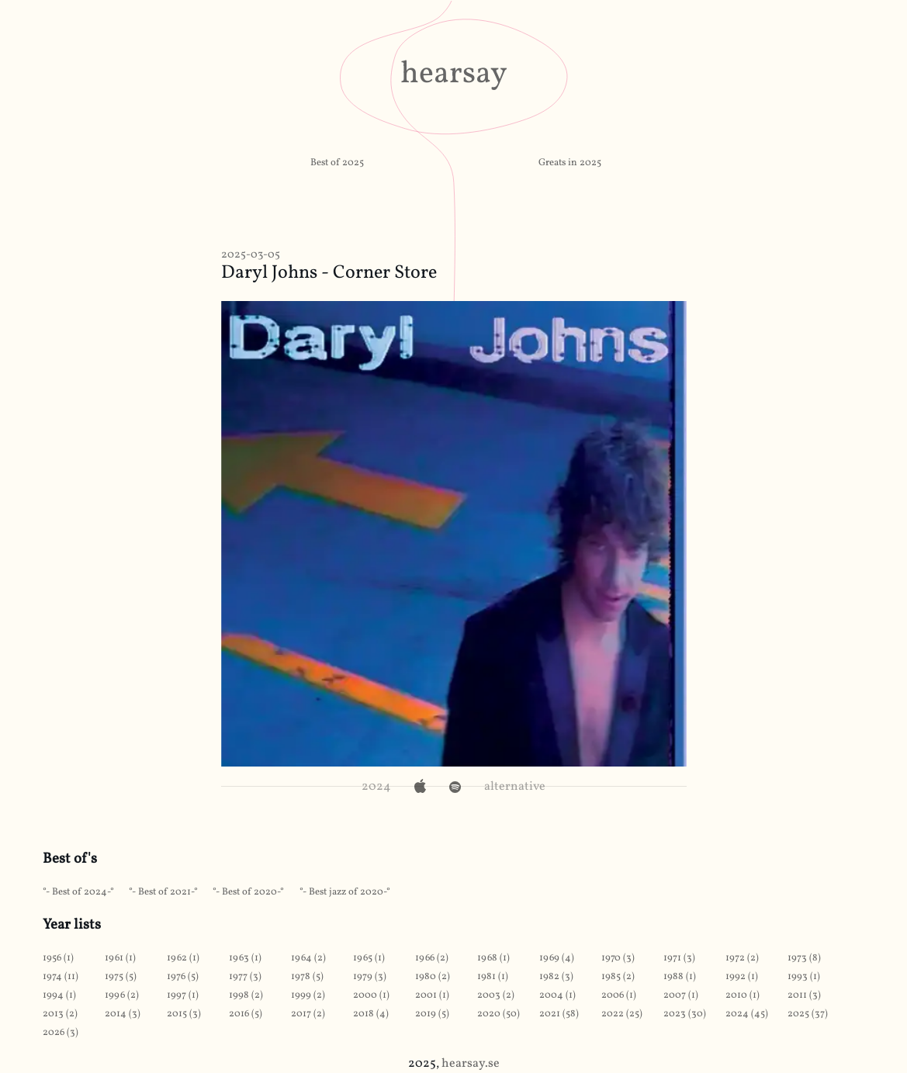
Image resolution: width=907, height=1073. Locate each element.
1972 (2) (742, 958)
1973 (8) (804, 958)
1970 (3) (618, 958)
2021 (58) (559, 1014)
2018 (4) (371, 1014)
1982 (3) (556, 977)
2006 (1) (618, 995)
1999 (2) (308, 995)
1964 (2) (308, 958)
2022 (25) (621, 1014)
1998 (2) (246, 995)
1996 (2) (122, 995)
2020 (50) (498, 1014)
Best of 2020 (249, 892)
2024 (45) (746, 1014)
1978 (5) (307, 977)
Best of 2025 (337, 163)
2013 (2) (60, 1014)
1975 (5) (121, 977)
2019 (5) (432, 1014)
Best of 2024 (79, 892)
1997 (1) (183, 995)
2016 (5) (245, 1014)
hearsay (453, 74)
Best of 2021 (164, 892)
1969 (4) (556, 958)
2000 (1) (371, 995)
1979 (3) (369, 977)
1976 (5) (183, 977)
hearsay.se (470, 1063)
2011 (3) (804, 995)
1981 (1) (492, 977)
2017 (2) (308, 1014)
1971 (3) (679, 958)
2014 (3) (122, 1014)
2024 (376, 786)
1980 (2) (432, 977)
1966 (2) (431, 958)
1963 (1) (245, 958)
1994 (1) (59, 995)
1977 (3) (245, 977)
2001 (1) (432, 995)
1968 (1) (493, 958)
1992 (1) (741, 977)
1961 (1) (120, 958)
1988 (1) (679, 977)
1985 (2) (618, 977)
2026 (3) (60, 1033)
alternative (514, 786)
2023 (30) (684, 1014)
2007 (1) (680, 995)
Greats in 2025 (569, 163)
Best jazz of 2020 (346, 892)
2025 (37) (808, 1014)
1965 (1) (369, 958)
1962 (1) (183, 958)
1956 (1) (58, 958)
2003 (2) (495, 995)
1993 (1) (804, 977)
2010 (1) (742, 995)
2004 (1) (557, 995)
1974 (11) (60, 977)
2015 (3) (184, 1014)
